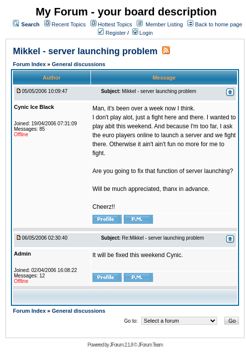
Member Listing (164, 24)
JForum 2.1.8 (121, 345)
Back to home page (218, 24)
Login (142, 33)
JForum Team (150, 345)
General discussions (78, 64)
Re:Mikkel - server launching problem (163, 238)
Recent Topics (69, 24)
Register (112, 33)
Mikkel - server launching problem (85, 51)
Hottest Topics (115, 24)
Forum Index (30, 64)
